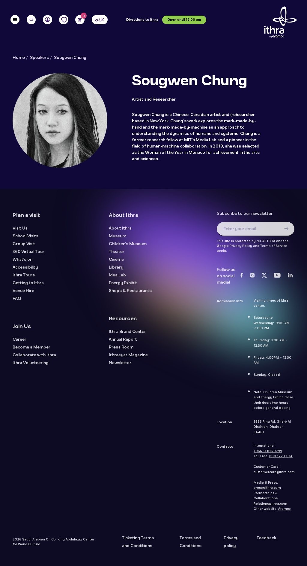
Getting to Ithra (28, 285)
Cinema (116, 262)
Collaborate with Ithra (34, 357)
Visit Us (20, 231)
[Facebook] (241, 278)
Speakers (39, 58)
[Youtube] (277, 278)
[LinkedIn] (290, 278)
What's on (22, 262)
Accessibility (25, 270)
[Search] (31, 19)
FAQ (17, 301)
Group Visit (24, 246)
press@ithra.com (267, 490)
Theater (116, 254)
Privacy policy (231, 544)
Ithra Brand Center (127, 334)
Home (19, 58)
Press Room (121, 350)
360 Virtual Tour (28, 254)
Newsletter (120, 365)
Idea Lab (117, 277)
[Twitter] (264, 278)
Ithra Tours (24, 277)
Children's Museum (128, 246)
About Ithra (120, 231)
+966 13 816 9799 (268, 453)
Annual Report (123, 342)
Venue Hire (23, 293)
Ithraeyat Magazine (128, 357)
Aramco (284, 511)
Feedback (266, 540)
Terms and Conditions (190, 544)
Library (116, 270)
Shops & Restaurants (130, 293)
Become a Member (31, 350)
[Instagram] (252, 278)
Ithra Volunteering (31, 365)
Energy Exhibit (123, 285)
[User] (47, 19)
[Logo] (280, 22)
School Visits (25, 238)
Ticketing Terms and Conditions (138, 544)
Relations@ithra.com (270, 506)
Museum (117, 238)
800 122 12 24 (281, 458)
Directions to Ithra (142, 20)
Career (19, 342)
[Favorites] (63, 19)
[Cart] (80, 19)
